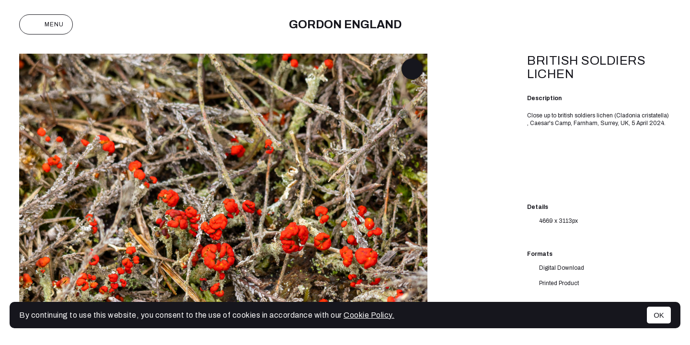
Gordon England (345, 24)
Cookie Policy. (369, 315)
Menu (46, 24)
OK (659, 315)
